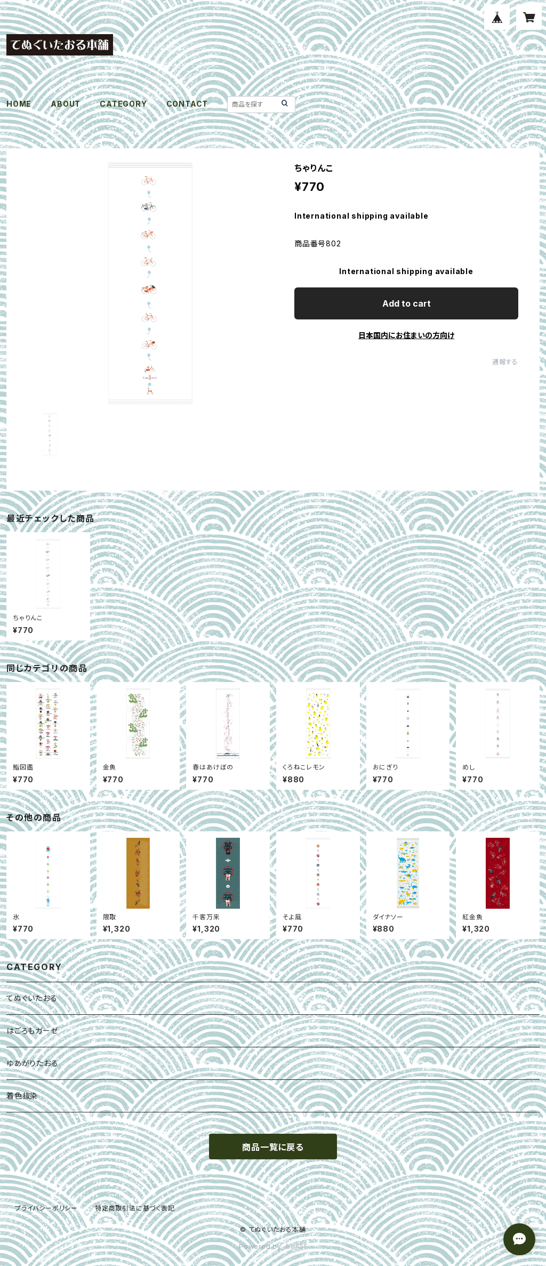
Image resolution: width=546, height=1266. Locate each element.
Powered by (273, 1247)
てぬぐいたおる (32, 998)
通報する (505, 362)
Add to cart (406, 303)
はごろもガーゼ (32, 1030)
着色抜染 (22, 1095)
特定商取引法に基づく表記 (135, 1208)
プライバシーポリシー (46, 1208)
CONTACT (187, 103)
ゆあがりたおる (32, 1063)
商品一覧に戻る (273, 1147)
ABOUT (66, 103)
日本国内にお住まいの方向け (406, 335)
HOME (18, 103)
